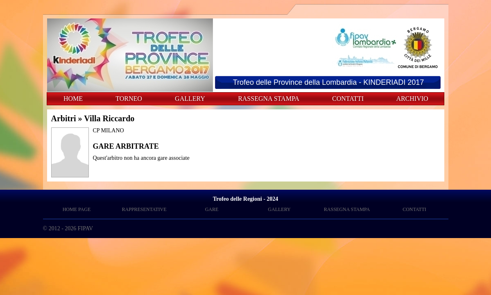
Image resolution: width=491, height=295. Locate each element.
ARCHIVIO (412, 98)
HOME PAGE (77, 209)
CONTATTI (348, 98)
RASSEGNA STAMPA (268, 98)
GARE (212, 209)
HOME (73, 98)
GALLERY (190, 98)
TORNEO (128, 98)
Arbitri (63, 118)
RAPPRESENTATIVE (144, 209)
